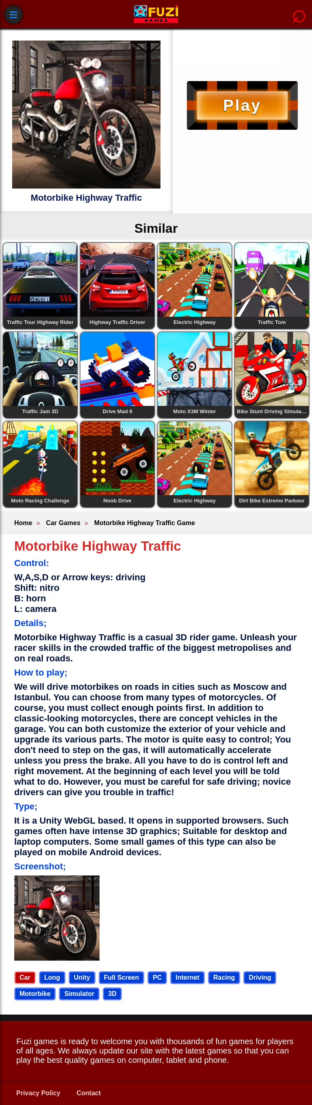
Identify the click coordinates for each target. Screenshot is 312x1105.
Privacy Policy (38, 1093)
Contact (89, 1093)
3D (112, 993)
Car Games (63, 522)
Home (23, 522)
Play (242, 105)
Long (52, 977)
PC (157, 977)
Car (25, 977)
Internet (187, 977)
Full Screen (121, 977)
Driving (260, 977)
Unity (82, 977)
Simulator (79, 993)
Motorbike (35, 993)
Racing (224, 977)
